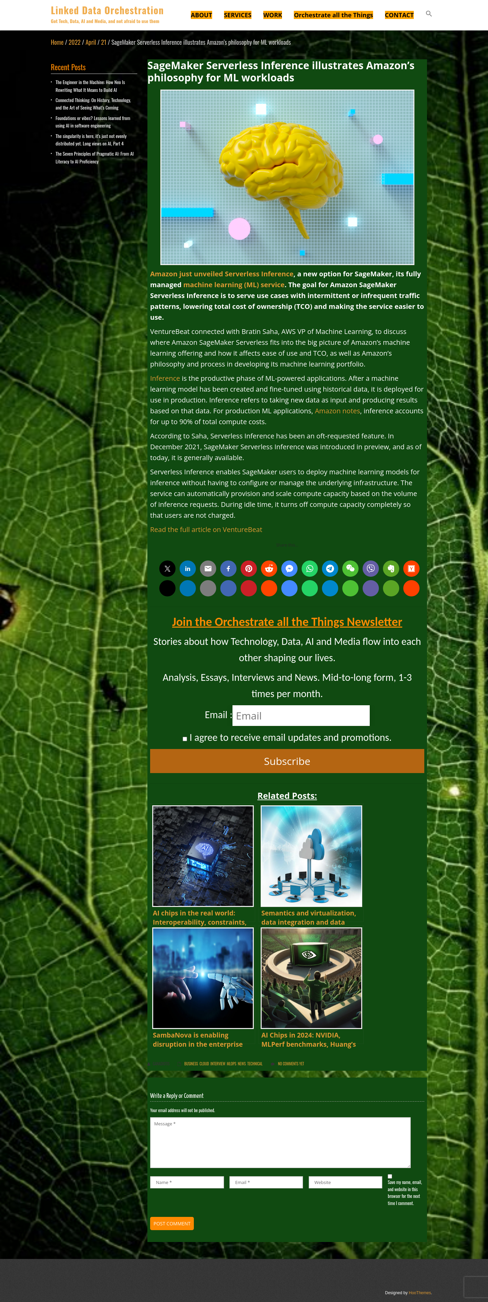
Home (57, 42)
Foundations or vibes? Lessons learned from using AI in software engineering (93, 121)
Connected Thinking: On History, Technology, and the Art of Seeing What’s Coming (93, 103)
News (242, 1063)
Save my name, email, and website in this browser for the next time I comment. (405, 1192)
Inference (165, 378)
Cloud (204, 1063)
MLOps (231, 1063)
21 (103, 42)
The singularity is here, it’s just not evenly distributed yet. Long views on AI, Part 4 (91, 139)
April (91, 42)
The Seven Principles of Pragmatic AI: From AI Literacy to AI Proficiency (95, 157)
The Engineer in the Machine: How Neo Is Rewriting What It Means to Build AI (90, 85)
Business (191, 1063)
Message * (280, 1142)
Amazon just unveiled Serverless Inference (221, 273)
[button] (429, 15)
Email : (218, 714)
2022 (74, 42)
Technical (255, 1063)
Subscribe (287, 761)
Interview (217, 1063)
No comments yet (291, 1063)
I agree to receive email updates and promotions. (287, 737)
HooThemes (420, 1292)
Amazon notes (337, 410)
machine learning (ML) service (234, 284)
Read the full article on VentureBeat (206, 529)
